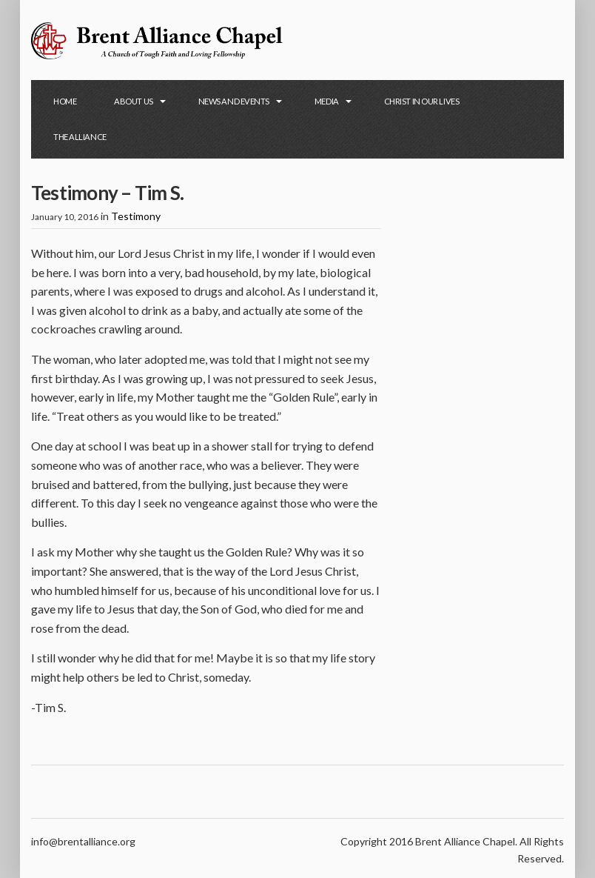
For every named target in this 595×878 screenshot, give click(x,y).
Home (64, 101)
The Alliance (80, 137)
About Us (133, 101)
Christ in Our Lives (422, 101)
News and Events (233, 101)
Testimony (136, 216)
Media (327, 101)
